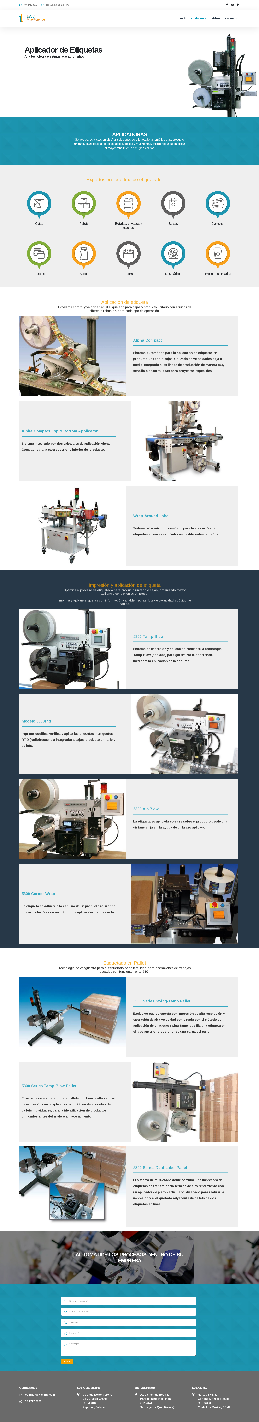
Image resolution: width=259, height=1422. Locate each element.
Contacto (231, 18)
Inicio (182, 18)
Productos (197, 18)
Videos (216, 18)
